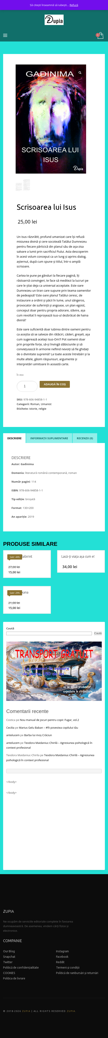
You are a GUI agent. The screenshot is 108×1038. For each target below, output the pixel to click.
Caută (10, 628)
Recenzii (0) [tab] (85, 438)
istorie (33, 408)
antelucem (13, 735)
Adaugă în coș (55, 384)
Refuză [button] (74, 5)
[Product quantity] (27, 386)
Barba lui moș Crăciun (38, 735)
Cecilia (10, 727)
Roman (34, 404)
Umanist (46, 404)
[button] (80, 73)
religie (42, 408)
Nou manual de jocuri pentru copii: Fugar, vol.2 (49, 720)
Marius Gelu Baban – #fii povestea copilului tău (48, 727)
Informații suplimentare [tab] (49, 438)
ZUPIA (26, 1011)
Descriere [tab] (14, 438)
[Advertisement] (54, 830)
